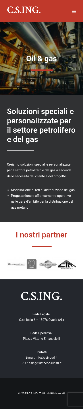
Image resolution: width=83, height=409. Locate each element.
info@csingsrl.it (47, 357)
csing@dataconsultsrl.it (45, 363)
